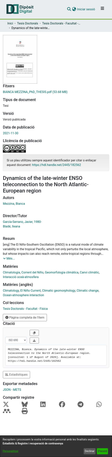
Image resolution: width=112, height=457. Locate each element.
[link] (56, 92)
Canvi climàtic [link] (89, 272)
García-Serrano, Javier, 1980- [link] (22, 222)
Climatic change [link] (88, 290)
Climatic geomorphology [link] (58, 290)
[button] (69, 9)
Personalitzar (10, 451)
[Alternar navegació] (102, 9)
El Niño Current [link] (30, 290)
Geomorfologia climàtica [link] (61, 272)
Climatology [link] (11, 290)
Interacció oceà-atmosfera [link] (21, 277)
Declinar (90, 451)
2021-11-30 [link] (10, 133)
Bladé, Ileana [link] (11, 226)
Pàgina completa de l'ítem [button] (24, 317)
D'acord (102, 451)
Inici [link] (10, 23)
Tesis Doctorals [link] (27, 23)
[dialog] (56, 446)
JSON (7, 389)
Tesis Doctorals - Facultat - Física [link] (61, 23)
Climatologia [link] (11, 272)
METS (17, 389)
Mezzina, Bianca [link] (14, 203)
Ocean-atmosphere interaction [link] (23, 295)
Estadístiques (16, 374)
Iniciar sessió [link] (86, 9)
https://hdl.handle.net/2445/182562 (56, 165)
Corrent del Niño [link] (32, 272)
